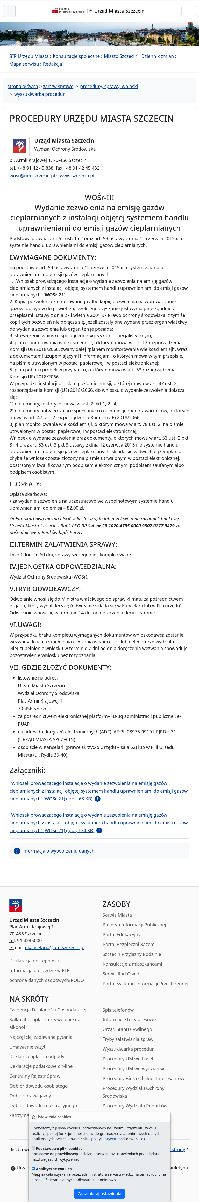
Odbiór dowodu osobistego (38, 1086)
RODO (139, 1138)
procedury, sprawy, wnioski (109, 86)
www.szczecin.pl (77, 176)
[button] (97, 798)
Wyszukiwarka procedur (128, 1049)
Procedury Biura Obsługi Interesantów (143, 1078)
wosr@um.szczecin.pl (32, 176)
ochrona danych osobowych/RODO (46, 980)
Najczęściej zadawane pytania (41, 1037)
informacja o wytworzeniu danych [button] (54, 851)
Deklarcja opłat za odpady (36, 1056)
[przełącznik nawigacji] (188, 11)
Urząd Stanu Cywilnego (127, 1029)
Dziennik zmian (157, 56)
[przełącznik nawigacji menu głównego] (9, 11)
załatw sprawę (58, 86)
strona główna (23, 86)
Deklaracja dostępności (34, 960)
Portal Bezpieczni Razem (129, 944)
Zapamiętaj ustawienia (99, 1194)
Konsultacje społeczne (76, 56)
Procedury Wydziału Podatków (135, 1106)
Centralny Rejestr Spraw (34, 1076)
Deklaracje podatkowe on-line (41, 1066)
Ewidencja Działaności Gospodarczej (47, 1009)
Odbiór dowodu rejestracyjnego (43, 1105)
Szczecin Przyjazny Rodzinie (132, 954)
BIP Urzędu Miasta (29, 56)
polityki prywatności (108, 1138)
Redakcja (52, 64)
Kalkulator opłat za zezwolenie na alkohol (44, 1023)
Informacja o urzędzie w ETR (39, 970)
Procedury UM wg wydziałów (133, 1068)
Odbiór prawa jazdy (30, 1095)
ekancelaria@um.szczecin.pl (54, 947)
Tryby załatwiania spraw (128, 1039)
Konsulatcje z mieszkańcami (132, 964)
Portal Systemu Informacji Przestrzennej (145, 983)
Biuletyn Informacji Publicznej (134, 925)
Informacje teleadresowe (129, 1019)
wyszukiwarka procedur (39, 94)
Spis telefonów (118, 1010)
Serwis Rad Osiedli (122, 974)
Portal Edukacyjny (121, 934)
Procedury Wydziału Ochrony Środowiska (133, 1092)
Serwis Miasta (117, 915)
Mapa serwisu (24, 64)
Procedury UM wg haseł (128, 1059)
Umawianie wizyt (27, 1047)
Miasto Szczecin (120, 56)
